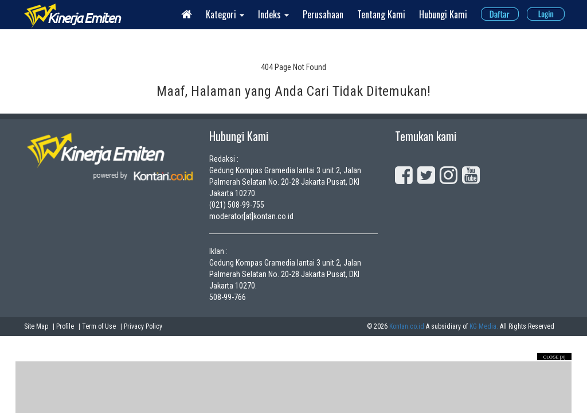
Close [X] (554, 357)
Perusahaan (323, 14)
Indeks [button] (273, 14)
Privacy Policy (143, 326)
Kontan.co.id (406, 326)
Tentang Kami (381, 14)
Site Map (36, 326)
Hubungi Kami (443, 14)
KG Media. (483, 326)
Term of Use (99, 326)
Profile (65, 326)
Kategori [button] (225, 14)
